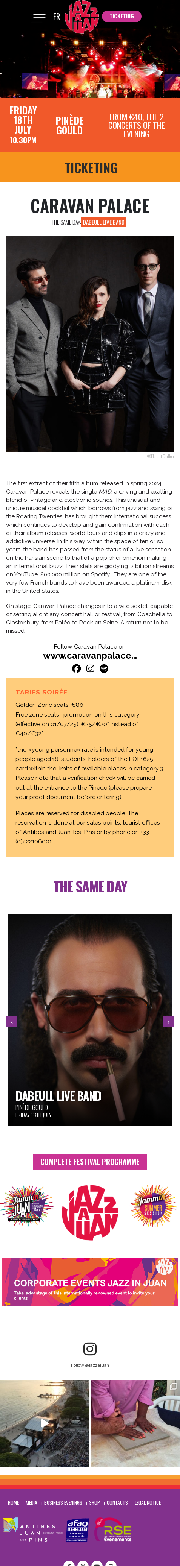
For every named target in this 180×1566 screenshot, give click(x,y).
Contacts (117, 1502)
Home (13, 1502)
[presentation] (11, 1021)
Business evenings (63, 1502)
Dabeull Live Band (104, 222)
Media (31, 1502)
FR (56, 16)
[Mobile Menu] (39, 16)
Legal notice (148, 1502)
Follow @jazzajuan (90, 1365)
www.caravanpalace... (90, 655)
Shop (94, 1502)
